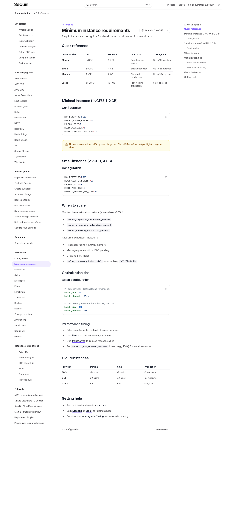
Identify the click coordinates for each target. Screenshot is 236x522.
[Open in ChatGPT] (152, 30)
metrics (101, 405)
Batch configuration (196, 62)
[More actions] (167, 30)
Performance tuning (196, 67)
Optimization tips (193, 57)
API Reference (41, 14)
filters (75, 335)
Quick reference (192, 29)
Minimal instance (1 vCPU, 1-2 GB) (202, 33)
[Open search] (118, 5)
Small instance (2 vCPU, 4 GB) (200, 43)
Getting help (190, 77)
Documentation (22, 14)
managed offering (93, 416)
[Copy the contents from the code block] (166, 117)
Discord (171, 4)
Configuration (193, 38)
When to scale (191, 53)
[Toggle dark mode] (219, 4)
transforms (78, 340)
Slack (182, 4)
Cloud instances (192, 72)
